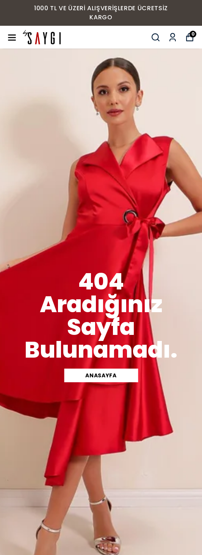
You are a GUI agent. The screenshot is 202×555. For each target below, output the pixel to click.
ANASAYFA (101, 375)
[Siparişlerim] (172, 37)
